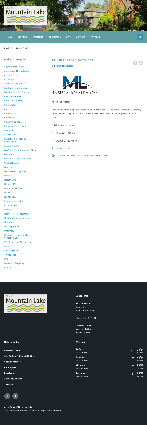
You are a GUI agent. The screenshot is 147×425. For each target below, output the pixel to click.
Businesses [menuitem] (55, 37)
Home (6, 48)
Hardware (9, 175)
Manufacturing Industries (16, 213)
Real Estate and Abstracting (18, 242)
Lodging (8, 209)
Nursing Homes (11, 226)
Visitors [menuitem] (22, 37)
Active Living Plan (13, 378)
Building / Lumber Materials (17, 92)
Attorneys (9, 79)
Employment (11, 367)
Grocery (8, 167)
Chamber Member (13, 96)
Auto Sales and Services (15, 83)
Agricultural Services (14, 66)
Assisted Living (11, 75)
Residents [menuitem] (37, 37)
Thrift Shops (10, 254)
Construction (10, 113)
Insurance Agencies (63, 66)
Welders (8, 267)
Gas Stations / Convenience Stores (20, 150)
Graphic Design (11, 162)
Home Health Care (13, 188)
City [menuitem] (68, 37)
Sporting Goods (11, 250)
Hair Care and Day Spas (15, 171)
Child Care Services (13, 100)
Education (9, 130)
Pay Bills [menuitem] (95, 37)
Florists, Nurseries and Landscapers (15, 140)
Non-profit (9, 222)
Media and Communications (17, 218)
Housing (8, 192)
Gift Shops (9, 154)
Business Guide (21, 48)
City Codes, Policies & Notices (19, 356)
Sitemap (8, 384)
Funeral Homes (11, 145)
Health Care (10, 179)
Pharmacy (9, 230)
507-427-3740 (63, 148)
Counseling (9, 117)
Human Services (12, 196)
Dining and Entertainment (17, 126)
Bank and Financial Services (17, 87)
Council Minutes (12, 361)
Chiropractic (10, 104)
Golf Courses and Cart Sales (17, 158)
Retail (7, 246)
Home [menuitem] (9, 37)
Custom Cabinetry (13, 121)
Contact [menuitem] (80, 37)
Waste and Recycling (14, 263)
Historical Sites (11, 184)
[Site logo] (25, 23)
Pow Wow (9, 373)
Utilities (8, 259)
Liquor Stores (10, 205)
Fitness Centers (11, 134)
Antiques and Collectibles (16, 70)
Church (7, 109)
